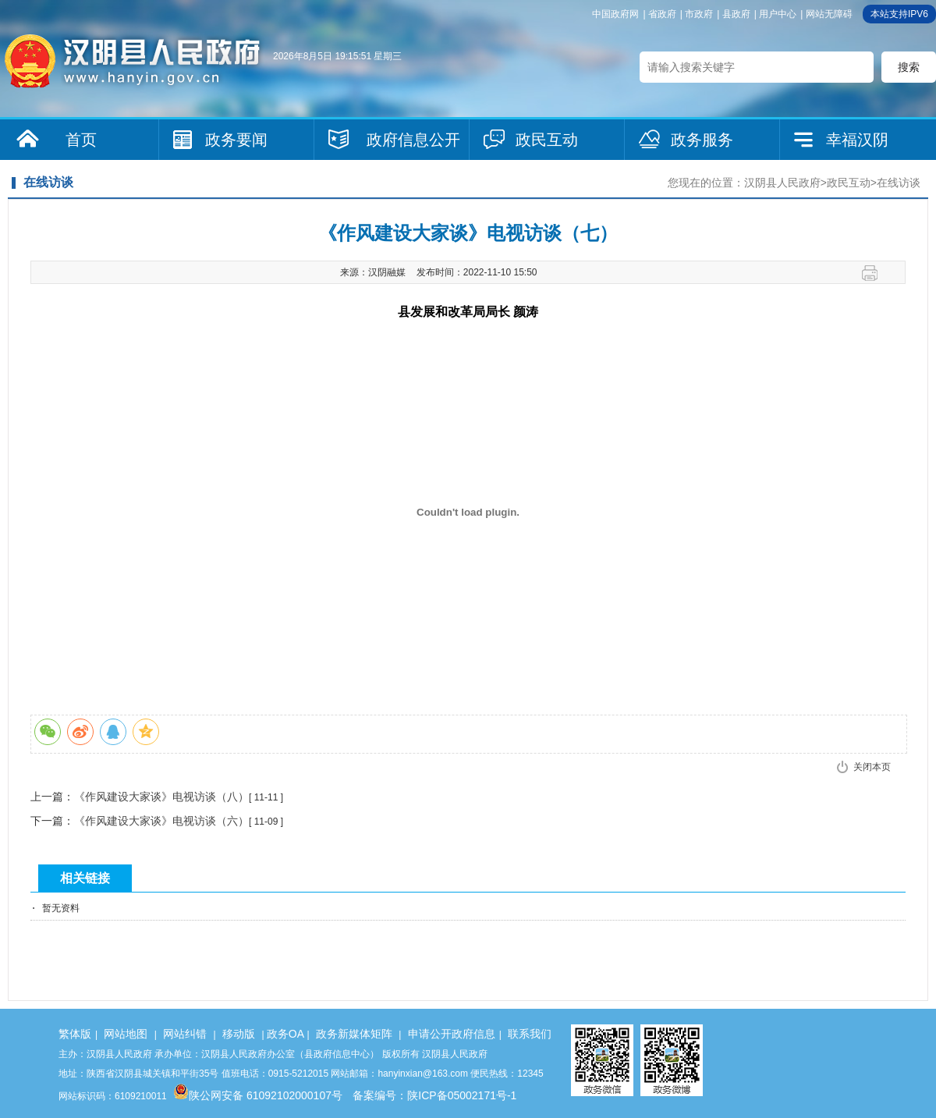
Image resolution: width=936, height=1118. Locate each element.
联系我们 (529, 1033)
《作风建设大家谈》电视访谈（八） (161, 796)
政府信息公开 (413, 139)
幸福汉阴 (857, 139)
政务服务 (702, 139)
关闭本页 (872, 766)
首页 (81, 139)
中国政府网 (615, 14)
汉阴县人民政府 (782, 182)
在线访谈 (898, 182)
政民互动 (547, 139)
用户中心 (777, 14)
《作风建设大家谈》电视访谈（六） (161, 821)
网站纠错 (185, 1033)
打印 (875, 273)
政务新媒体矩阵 (354, 1033)
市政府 (699, 14)
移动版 (238, 1033)
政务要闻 (236, 139)
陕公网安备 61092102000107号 (257, 1095)
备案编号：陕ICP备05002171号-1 (434, 1095)
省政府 (662, 14)
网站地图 (125, 1033)
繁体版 (74, 1033)
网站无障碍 (829, 14)
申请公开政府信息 (451, 1033)
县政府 (736, 14)
